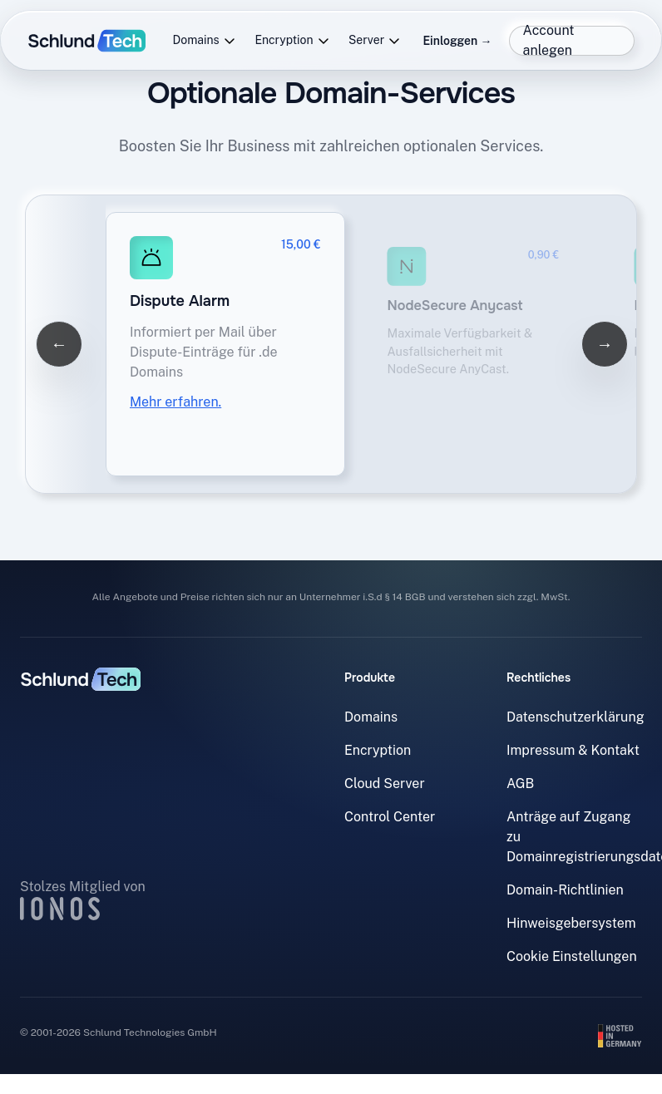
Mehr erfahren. (175, 402)
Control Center (389, 817)
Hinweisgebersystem (571, 923)
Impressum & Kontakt (573, 750)
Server (374, 40)
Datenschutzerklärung (575, 717)
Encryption (291, 40)
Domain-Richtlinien (565, 890)
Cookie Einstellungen (571, 956)
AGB (520, 783)
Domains (204, 40)
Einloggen (457, 40)
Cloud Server (384, 783)
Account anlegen (549, 41)
